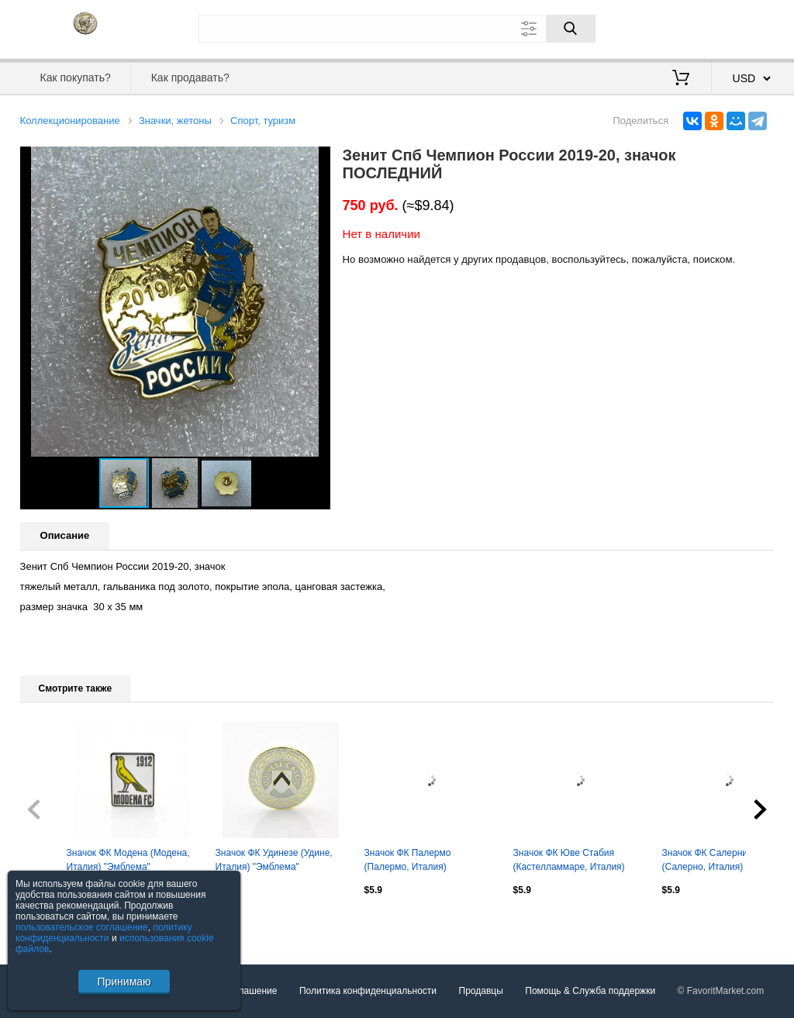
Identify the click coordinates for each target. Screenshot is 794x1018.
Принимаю (123, 981)
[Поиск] (571, 29)
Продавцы (481, 990)
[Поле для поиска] (397, 29)
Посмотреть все (54, 923)
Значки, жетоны (175, 120)
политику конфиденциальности (104, 933)
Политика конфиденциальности (368, 990)
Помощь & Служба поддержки (590, 990)
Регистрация (743, 27)
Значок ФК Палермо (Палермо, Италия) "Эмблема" (407, 861)
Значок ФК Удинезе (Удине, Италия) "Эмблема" (274, 859)
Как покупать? (75, 77)
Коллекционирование (70, 120)
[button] (316, 160)
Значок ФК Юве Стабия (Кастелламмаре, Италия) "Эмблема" (569, 861)
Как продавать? (190, 77)
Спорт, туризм (262, 120)
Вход (683, 27)
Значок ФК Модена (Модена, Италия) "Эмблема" (128, 859)
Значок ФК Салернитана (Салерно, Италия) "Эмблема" (715, 861)
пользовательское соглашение (82, 927)
